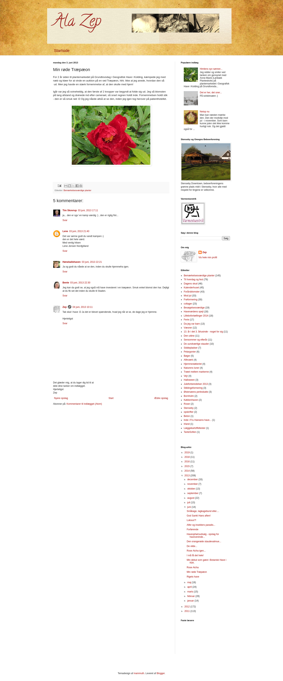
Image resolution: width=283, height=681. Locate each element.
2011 (187, 611)
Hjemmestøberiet (193, 364)
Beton (187, 416)
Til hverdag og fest (193, 279)
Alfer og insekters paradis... (201, 525)
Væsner (188, 327)
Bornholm (189, 396)
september (193, 493)
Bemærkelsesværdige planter (77, 190)
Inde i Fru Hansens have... (197, 420)
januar (191, 600)
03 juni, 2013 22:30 (80, 282)
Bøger (187, 355)
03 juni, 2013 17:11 (88, 210)
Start (110, 398)
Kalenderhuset (191, 287)
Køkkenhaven (191, 400)
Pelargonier (190, 351)
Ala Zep (77, 22)
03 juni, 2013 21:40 (79, 231)
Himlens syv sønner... (211, 69)
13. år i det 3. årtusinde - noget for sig (203, 331)
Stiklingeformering (193, 388)
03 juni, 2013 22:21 (92, 262)
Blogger (161, 673)
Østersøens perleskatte (196, 391)
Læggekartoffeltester (194, 428)
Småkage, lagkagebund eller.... (203, 511)
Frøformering (190, 299)
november (192, 484)
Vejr (186, 376)
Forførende (192, 529)
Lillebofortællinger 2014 (196, 315)
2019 (187, 452)
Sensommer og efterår (195, 339)
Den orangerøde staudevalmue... (204, 541)
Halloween (189, 379)
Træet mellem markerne (196, 371)
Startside (62, 50)
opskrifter (188, 412)
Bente (65, 282)
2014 (187, 470)
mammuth (139, 673)
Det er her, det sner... (211, 92)
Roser (187, 403)
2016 (187, 461)
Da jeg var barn (192, 323)
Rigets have (193, 576)
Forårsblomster (192, 291)
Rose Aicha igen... (196, 550)
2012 (187, 606)
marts (190, 591)
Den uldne (189, 335)
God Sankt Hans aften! (198, 515)
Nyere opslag (61, 398)
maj (189, 582)
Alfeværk (188, 359)
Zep (64, 307)
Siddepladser (191, 347)
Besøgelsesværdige (194, 307)
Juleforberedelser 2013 (196, 384)
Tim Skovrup (69, 210)
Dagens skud (191, 283)
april (189, 587)
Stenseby (189, 408)
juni (189, 507)
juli (189, 502)
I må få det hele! (195, 555)
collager (188, 303)
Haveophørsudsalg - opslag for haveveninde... (203, 535)
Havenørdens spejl (193, 311)
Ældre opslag (161, 398)
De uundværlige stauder (196, 343)
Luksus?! (191, 520)
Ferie (186, 319)
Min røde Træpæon (197, 572)
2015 (187, 466)
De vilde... (192, 546)
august (191, 498)
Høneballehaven (71, 262)
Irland (187, 424)
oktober (191, 488)
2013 (187, 475)
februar (191, 596)
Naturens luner (191, 367)
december (192, 479)
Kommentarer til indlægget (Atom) (84, 403)
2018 (187, 457)
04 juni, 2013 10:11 (83, 307)
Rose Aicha (193, 567)
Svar (64, 220)
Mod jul (187, 295)
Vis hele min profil (207, 257)
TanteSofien (190, 432)
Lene (65, 231)
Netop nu (204, 111)
